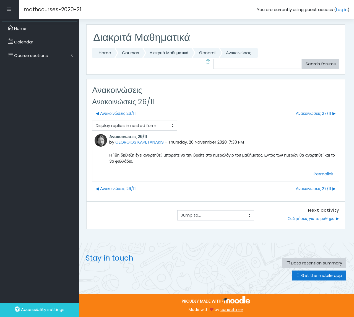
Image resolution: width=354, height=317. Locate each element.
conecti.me (231, 309)
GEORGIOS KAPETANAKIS (139, 142)
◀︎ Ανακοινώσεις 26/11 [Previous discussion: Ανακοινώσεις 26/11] (116, 113)
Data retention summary (314, 263)
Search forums (321, 64)
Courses (130, 53)
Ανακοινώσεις (238, 53)
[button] (209, 64)
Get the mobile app (319, 275)
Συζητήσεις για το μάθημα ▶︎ (313, 218)
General (207, 53)
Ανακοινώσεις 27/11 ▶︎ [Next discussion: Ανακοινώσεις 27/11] (316, 113)
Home (105, 53)
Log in (342, 9)
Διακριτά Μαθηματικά (169, 53)
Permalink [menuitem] (323, 174)
